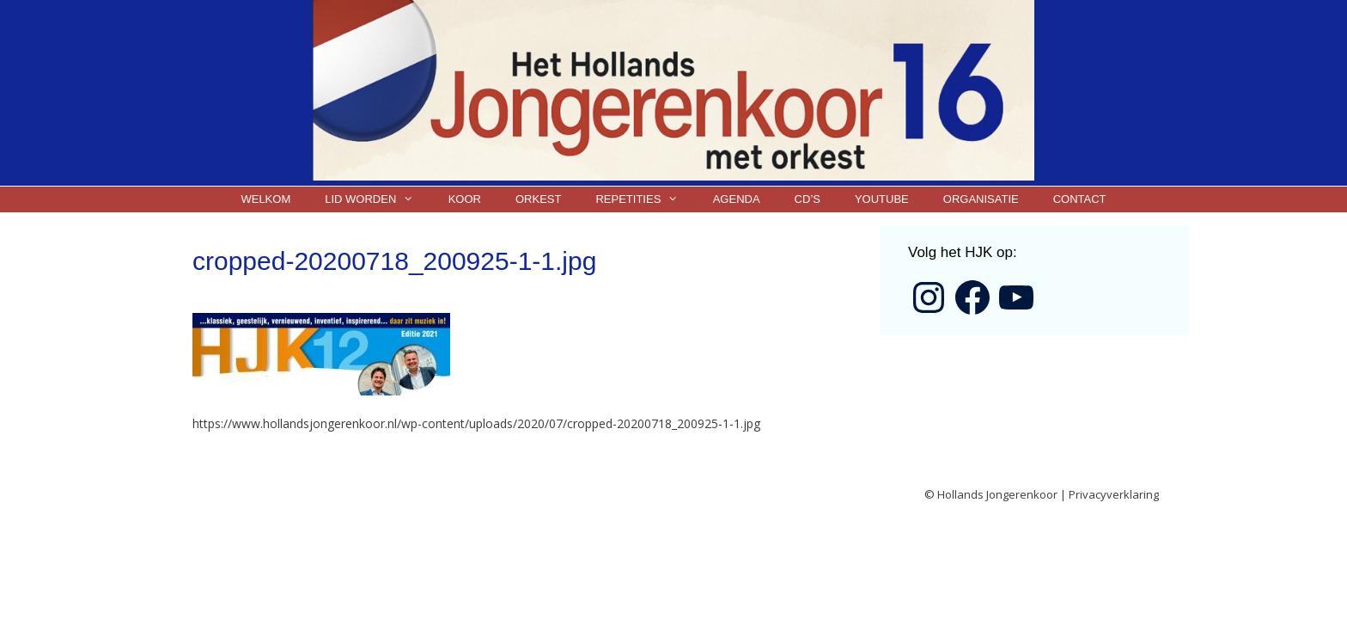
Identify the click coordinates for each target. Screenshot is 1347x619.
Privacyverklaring (1114, 494)
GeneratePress (539, 495)
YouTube (882, 199)
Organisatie (981, 199)
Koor (464, 199)
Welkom (265, 199)
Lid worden (377, 199)
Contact (1079, 199)
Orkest (538, 199)
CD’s (807, 199)
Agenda (736, 199)
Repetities (645, 199)
